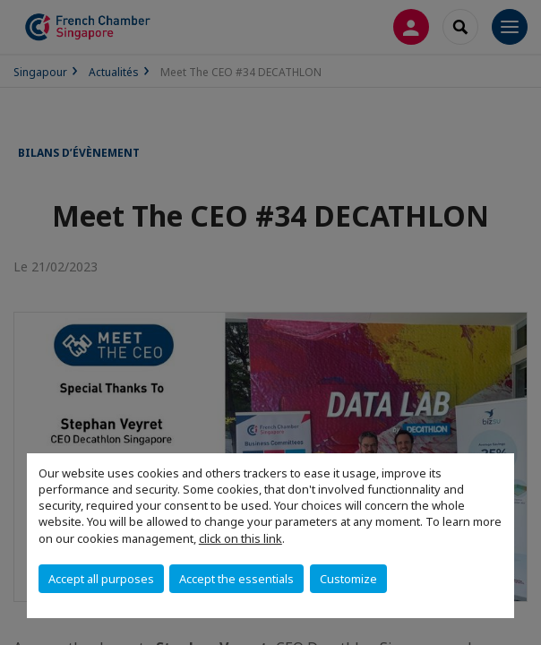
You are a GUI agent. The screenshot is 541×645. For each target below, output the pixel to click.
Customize (348, 579)
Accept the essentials (236, 579)
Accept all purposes (101, 579)
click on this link (240, 538)
